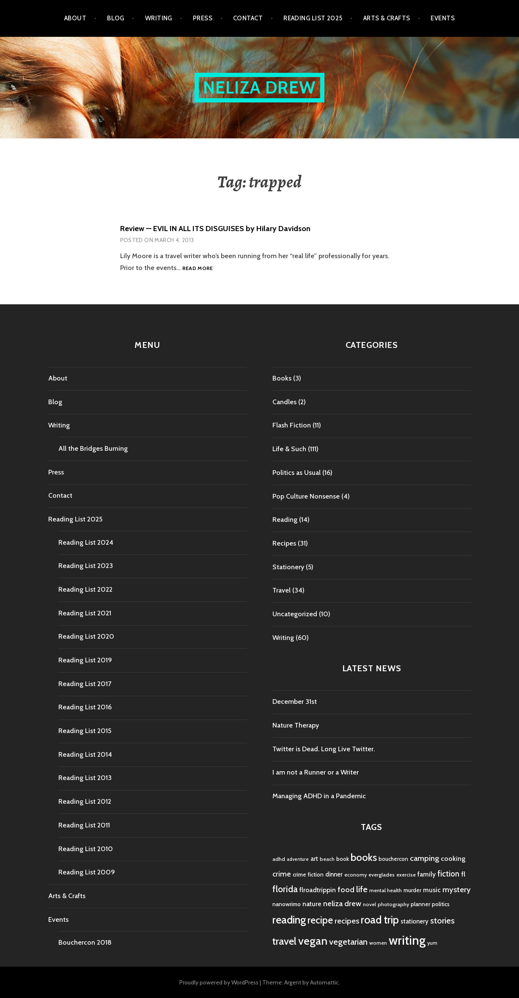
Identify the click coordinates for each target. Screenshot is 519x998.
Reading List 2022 (85, 589)
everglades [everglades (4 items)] (381, 874)
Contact (248, 18)
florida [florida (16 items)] (285, 889)
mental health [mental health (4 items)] (385, 890)
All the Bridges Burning (93, 448)
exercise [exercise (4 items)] (406, 874)
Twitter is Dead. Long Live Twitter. (323, 749)
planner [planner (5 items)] (420, 904)
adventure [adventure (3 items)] (298, 859)
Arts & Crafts (386, 18)
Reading (284, 520)
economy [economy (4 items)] (355, 874)
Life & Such (289, 449)
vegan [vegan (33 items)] (312, 941)
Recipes (284, 543)
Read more (197, 268)
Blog (115, 18)
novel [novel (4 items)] (369, 904)
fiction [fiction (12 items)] (448, 874)
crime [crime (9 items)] (281, 873)
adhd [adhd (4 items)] (278, 859)
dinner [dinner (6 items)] (334, 874)
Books (281, 378)
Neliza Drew (259, 87)
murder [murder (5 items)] (412, 890)
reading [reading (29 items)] (289, 919)
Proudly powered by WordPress (218, 982)
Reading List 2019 (85, 660)
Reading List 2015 (84, 731)
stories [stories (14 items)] (442, 920)
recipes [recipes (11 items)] (347, 921)
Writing (158, 18)
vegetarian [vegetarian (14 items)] (348, 941)
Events (443, 18)
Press (202, 18)
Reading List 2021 (84, 613)
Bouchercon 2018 (85, 942)
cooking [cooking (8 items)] (453, 858)
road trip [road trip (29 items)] (380, 919)
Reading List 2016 (85, 707)
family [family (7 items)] (426, 874)
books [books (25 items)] (364, 857)
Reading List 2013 (85, 778)
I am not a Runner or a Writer (315, 772)
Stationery (288, 567)
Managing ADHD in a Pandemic (319, 796)
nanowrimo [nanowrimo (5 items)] (286, 904)
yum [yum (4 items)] (432, 943)
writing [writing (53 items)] (407, 940)
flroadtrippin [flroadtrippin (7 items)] (317, 890)
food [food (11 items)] (346, 889)
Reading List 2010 (85, 849)
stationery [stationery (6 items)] (414, 921)
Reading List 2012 (84, 801)
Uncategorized (294, 614)
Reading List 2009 (86, 872)
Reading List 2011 (84, 825)
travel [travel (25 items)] (284, 941)
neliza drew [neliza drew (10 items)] (342, 903)
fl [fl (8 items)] (463, 874)
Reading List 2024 (85, 542)
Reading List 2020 (86, 636)
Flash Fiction (291, 425)
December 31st (294, 701)
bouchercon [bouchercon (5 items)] (393, 858)
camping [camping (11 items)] (424, 858)
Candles (284, 402)
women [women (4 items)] (378, 943)
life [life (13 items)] (362, 889)
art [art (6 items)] (314, 859)
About (75, 18)
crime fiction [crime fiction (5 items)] (308, 874)
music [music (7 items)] (432, 890)
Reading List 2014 (85, 754)
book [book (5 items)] (342, 858)
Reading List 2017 (84, 684)
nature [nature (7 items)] (311, 904)
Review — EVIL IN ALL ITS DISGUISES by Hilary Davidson (215, 228)
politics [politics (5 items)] (441, 904)
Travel (281, 590)
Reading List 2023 (85, 566)
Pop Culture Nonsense (306, 496)
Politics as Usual (296, 473)
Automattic (324, 982)
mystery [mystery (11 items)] (456, 889)
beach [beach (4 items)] (327, 859)
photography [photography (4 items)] (393, 904)
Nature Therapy (295, 725)
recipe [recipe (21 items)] (320, 920)
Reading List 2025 (313, 18)
